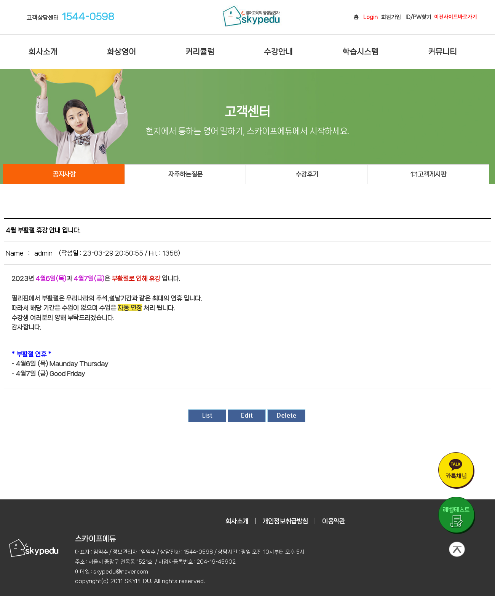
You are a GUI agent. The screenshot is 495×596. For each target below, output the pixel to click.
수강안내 (278, 52)
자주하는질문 (185, 174)
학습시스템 (360, 52)
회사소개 (43, 52)
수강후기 (306, 174)
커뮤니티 (442, 52)
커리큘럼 (199, 52)
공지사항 (64, 174)
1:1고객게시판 (428, 174)
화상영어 (121, 52)
